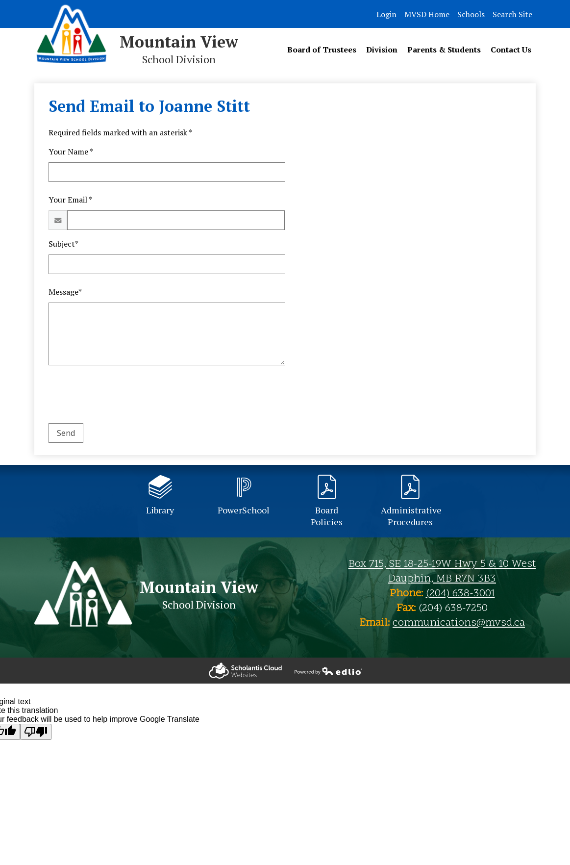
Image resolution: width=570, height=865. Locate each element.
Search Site (512, 14)
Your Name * (71, 151)
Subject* (63, 243)
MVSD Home (426, 14)
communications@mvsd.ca (459, 623)
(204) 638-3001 (460, 593)
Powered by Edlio (245, 670)
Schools (471, 14)
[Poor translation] (35, 732)
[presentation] (123, 396)
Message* (65, 291)
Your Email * (70, 199)
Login (386, 14)
